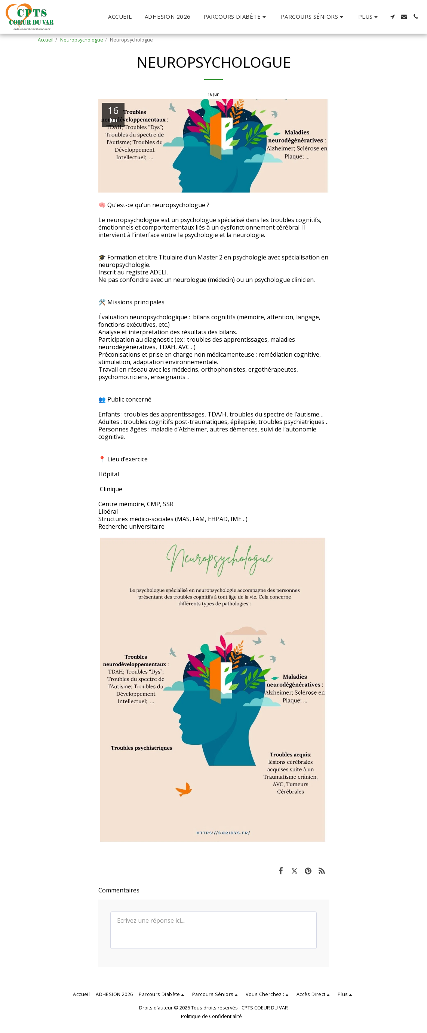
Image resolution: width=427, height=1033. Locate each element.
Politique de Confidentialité (211, 1016)
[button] (236, 16)
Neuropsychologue (81, 39)
